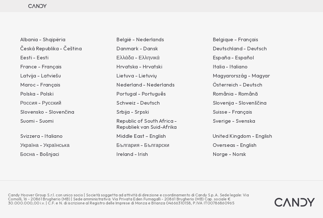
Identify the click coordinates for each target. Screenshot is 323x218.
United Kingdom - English (242, 136)
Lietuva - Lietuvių (136, 76)
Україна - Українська (45, 145)
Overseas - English (235, 145)
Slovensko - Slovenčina (47, 112)
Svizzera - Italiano (41, 136)
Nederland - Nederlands (145, 85)
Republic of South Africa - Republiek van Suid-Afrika (146, 124)
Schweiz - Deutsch (138, 103)
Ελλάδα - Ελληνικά (137, 58)
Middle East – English (141, 136)
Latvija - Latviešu (40, 76)
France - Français (41, 67)
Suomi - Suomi (36, 121)
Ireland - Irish (132, 154)
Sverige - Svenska (234, 121)
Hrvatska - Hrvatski (139, 67)
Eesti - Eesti (34, 58)
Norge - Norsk (229, 154)
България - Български (142, 145)
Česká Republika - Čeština (51, 49)
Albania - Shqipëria (43, 39)
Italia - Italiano (230, 67)
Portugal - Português (141, 94)
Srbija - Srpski (132, 112)
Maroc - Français (40, 85)
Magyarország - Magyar (241, 76)
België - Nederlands (140, 39)
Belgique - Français (235, 39)
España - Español (233, 58)
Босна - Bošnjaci (39, 154)
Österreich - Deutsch (237, 85)
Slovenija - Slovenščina (240, 103)
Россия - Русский (40, 103)
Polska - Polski (36, 94)
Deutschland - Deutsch (240, 49)
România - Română (235, 94)
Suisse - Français (232, 112)
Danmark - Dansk (137, 49)
